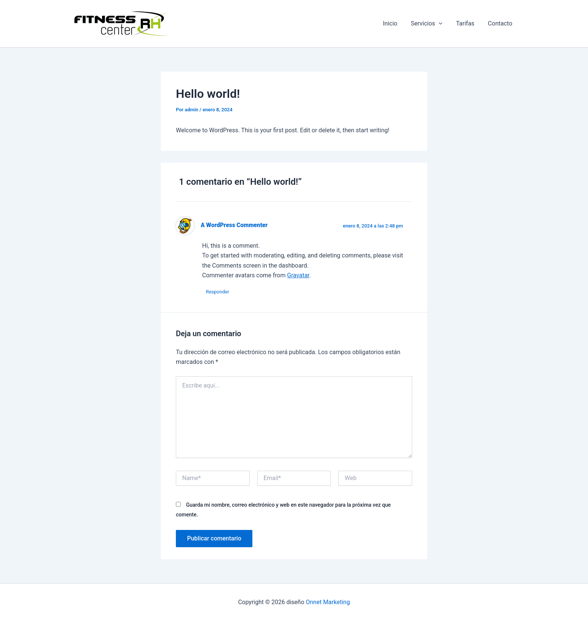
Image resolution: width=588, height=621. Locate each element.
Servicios (430, 24)
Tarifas (467, 23)
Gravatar (298, 275)
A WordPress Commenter (234, 225)
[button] (442, 24)
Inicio (395, 23)
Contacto (501, 23)
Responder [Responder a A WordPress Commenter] (217, 292)
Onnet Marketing (328, 602)
